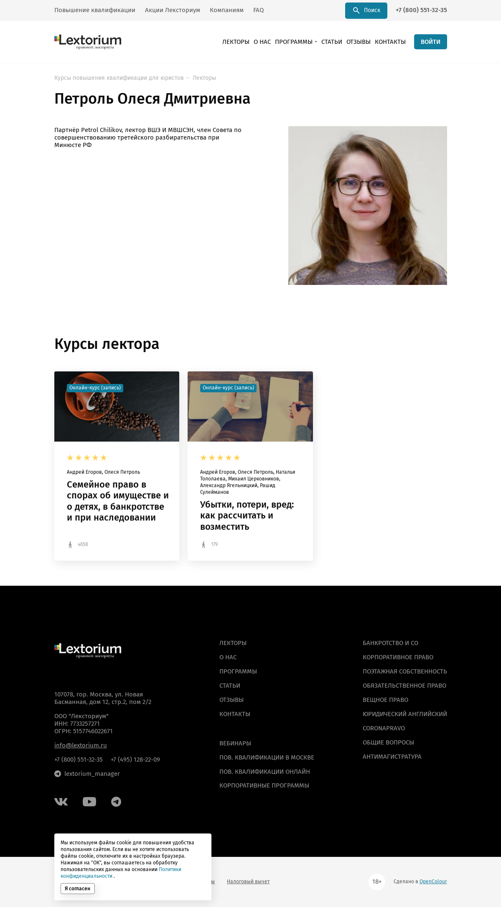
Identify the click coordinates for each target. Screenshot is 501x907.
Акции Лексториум (172, 10)
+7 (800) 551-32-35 (421, 10)
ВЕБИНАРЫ (235, 743)
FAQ (258, 10)
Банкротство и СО (390, 643)
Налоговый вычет (248, 881)
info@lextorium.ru (80, 745)
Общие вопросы (388, 742)
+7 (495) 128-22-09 (135, 759)
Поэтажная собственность (405, 671)
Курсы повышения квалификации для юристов (119, 77)
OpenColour (433, 881)
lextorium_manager (87, 773)
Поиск (366, 10)
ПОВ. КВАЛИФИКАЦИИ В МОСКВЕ (266, 757)
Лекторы (235, 42)
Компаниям (227, 10)
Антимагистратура (392, 756)
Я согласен (77, 889)
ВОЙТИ (430, 42)
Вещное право (385, 700)
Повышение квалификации (94, 10)
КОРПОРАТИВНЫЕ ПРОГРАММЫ (264, 785)
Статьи (331, 42)
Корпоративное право (398, 657)
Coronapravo (384, 728)
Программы (294, 42)
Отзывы (358, 42)
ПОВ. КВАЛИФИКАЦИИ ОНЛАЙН (264, 771)
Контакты (390, 42)
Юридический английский (405, 714)
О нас (262, 42)
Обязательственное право (404, 685)
